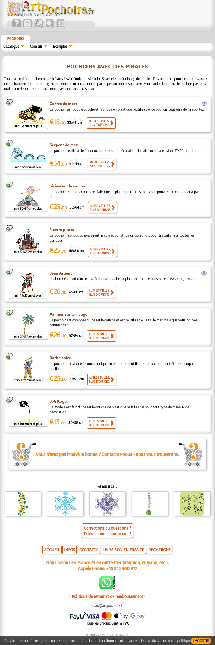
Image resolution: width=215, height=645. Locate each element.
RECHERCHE (159, 549)
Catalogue (11, 46)
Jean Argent (61, 272)
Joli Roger (59, 401)
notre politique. (179, 640)
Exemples (60, 46)
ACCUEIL (52, 549)
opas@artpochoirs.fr (107, 605)
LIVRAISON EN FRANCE (123, 549)
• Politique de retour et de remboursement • (107, 596)
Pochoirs (15, 38)
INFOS (69, 549)
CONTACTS (88, 549)
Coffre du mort (63, 103)
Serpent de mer (64, 144)
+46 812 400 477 (121, 568)
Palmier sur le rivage (68, 314)
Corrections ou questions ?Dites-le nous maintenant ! (107, 530)
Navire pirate (62, 229)
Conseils (36, 46)
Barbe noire (60, 357)
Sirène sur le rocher (67, 185)
